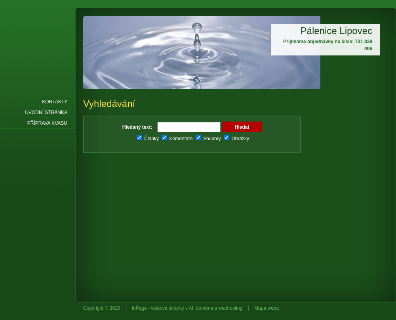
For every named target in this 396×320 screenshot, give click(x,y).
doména (204, 308)
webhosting (231, 308)
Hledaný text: (137, 127)
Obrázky (236, 138)
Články (148, 138)
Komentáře (177, 138)
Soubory (208, 138)
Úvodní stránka (46, 112)
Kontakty (54, 102)
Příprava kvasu (47, 123)
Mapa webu (266, 308)
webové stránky (167, 308)
